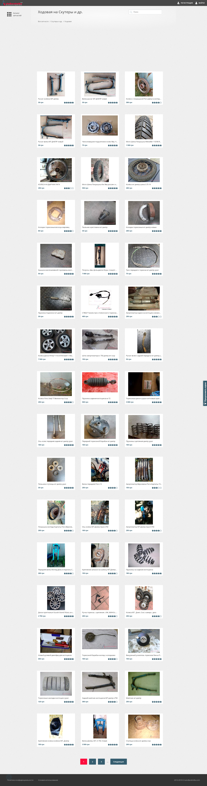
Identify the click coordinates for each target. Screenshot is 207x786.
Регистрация (187, 3)
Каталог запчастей (17, 14)
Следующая (118, 762)
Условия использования (48, 780)
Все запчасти (43, 21)
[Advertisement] (103, 47)
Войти (202, 3)
